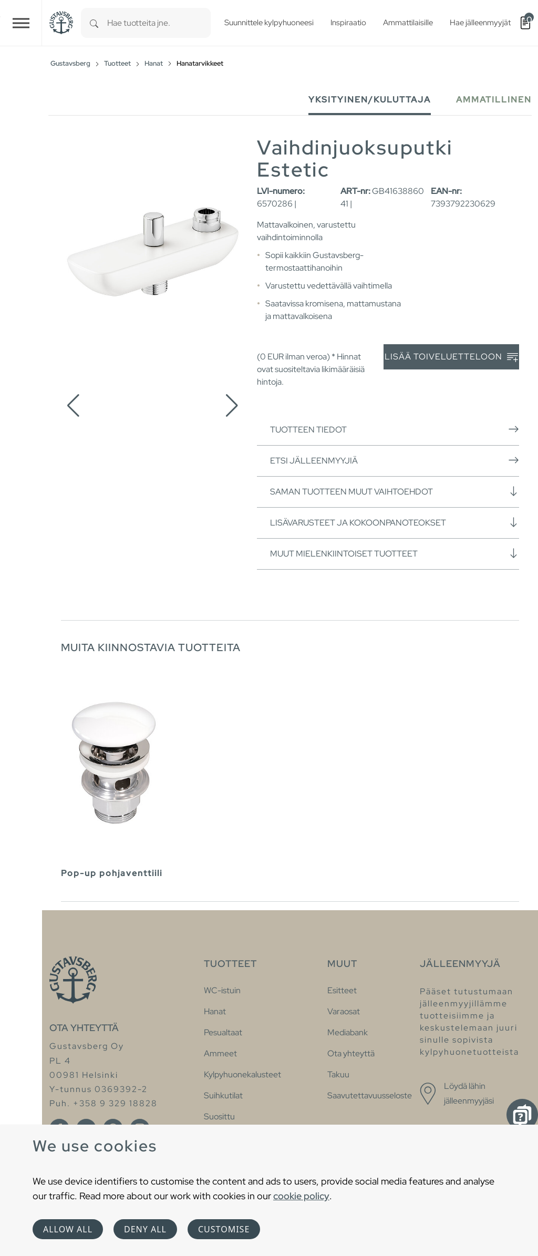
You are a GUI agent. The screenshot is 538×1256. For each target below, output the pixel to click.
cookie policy (301, 1196)
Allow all (67, 1229)
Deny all (145, 1229)
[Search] (94, 23)
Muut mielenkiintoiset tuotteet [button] (394, 553)
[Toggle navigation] (21, 23)
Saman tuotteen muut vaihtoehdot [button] (394, 491)
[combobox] (159, 23)
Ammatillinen (494, 99)
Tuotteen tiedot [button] (394, 429)
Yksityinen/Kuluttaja (369, 99)
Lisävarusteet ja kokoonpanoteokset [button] (394, 522)
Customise (224, 1229)
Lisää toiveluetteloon (451, 357)
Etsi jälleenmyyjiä (394, 460)
